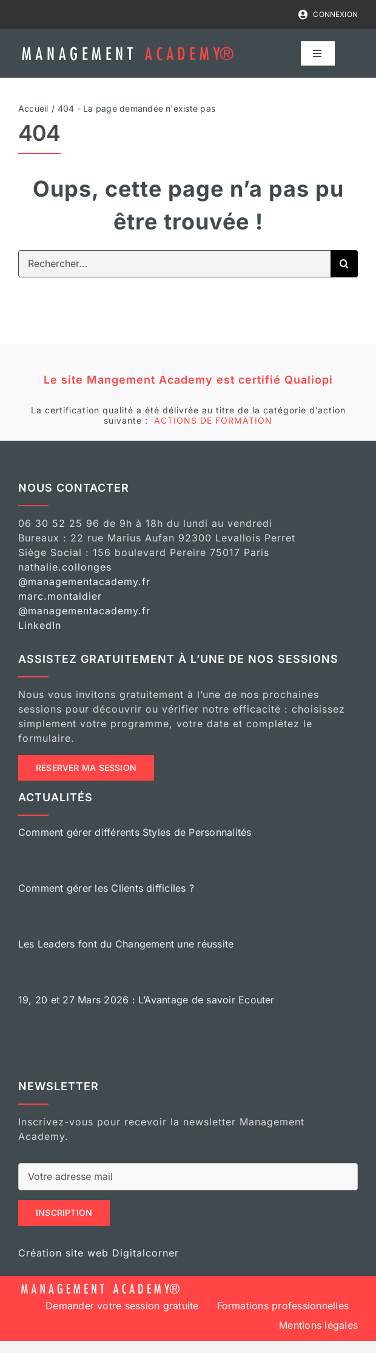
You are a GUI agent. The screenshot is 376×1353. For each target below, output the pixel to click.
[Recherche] (344, 263)
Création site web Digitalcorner (98, 1253)
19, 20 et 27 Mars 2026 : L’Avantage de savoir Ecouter (146, 1000)
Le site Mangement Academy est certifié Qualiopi (188, 379)
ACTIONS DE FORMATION (213, 420)
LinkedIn (39, 625)
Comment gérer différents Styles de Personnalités (135, 832)
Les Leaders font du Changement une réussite (125, 944)
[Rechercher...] (174, 263)
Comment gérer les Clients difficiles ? (106, 888)
